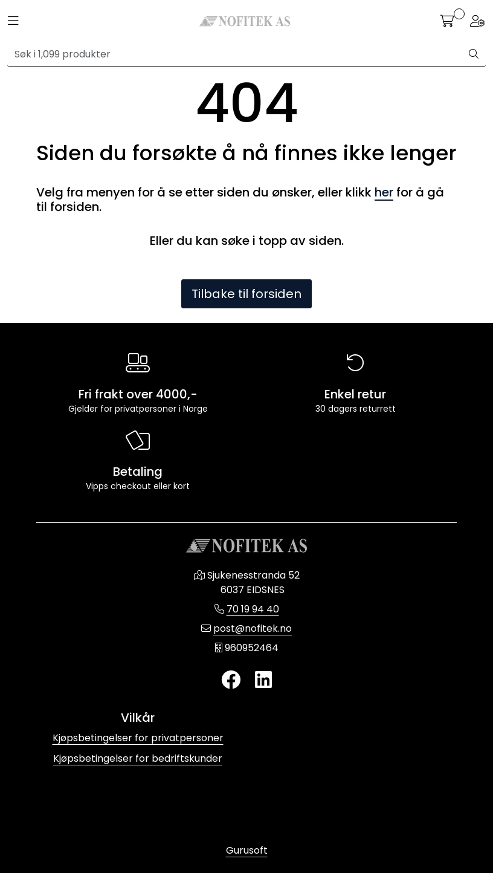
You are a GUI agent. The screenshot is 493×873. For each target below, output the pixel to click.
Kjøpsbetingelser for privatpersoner (138, 738)
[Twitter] (230, 680)
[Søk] (234, 54)
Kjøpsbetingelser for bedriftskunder (137, 758)
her (384, 192)
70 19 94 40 (253, 609)
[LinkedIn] (263, 680)
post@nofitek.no (252, 628)
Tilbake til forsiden (246, 293)
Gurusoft (247, 850)
